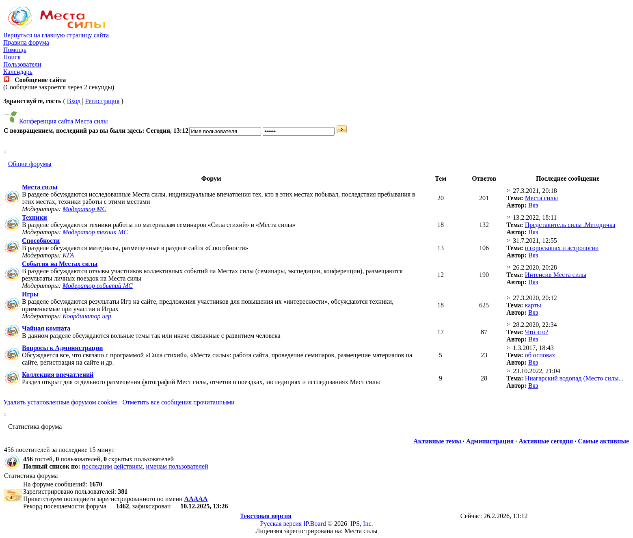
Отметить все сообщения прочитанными (178, 402)
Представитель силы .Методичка (570, 224)
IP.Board (314, 523)
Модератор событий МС (98, 285)
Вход (74, 100)
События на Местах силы (59, 263)
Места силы (39, 187)
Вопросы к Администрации (62, 347)
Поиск (12, 57)
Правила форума (26, 42)
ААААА (196, 498)
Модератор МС (84, 208)
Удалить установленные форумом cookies (60, 402)
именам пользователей (177, 466)
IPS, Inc (361, 523)
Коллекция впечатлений (57, 374)
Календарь (17, 71)
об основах (540, 355)
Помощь (14, 49)
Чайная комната (46, 328)
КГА (68, 255)
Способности (41, 240)
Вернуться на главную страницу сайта (56, 35)
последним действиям (112, 466)
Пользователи (22, 64)
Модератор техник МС (95, 232)
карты (533, 305)
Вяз (533, 205)
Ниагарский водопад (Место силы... (574, 378)
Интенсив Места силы (555, 274)
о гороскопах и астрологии (562, 247)
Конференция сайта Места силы (63, 121)
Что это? (537, 331)
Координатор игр (87, 316)
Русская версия (281, 523)
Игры (30, 294)
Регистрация (102, 100)
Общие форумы (30, 163)
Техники (34, 217)
